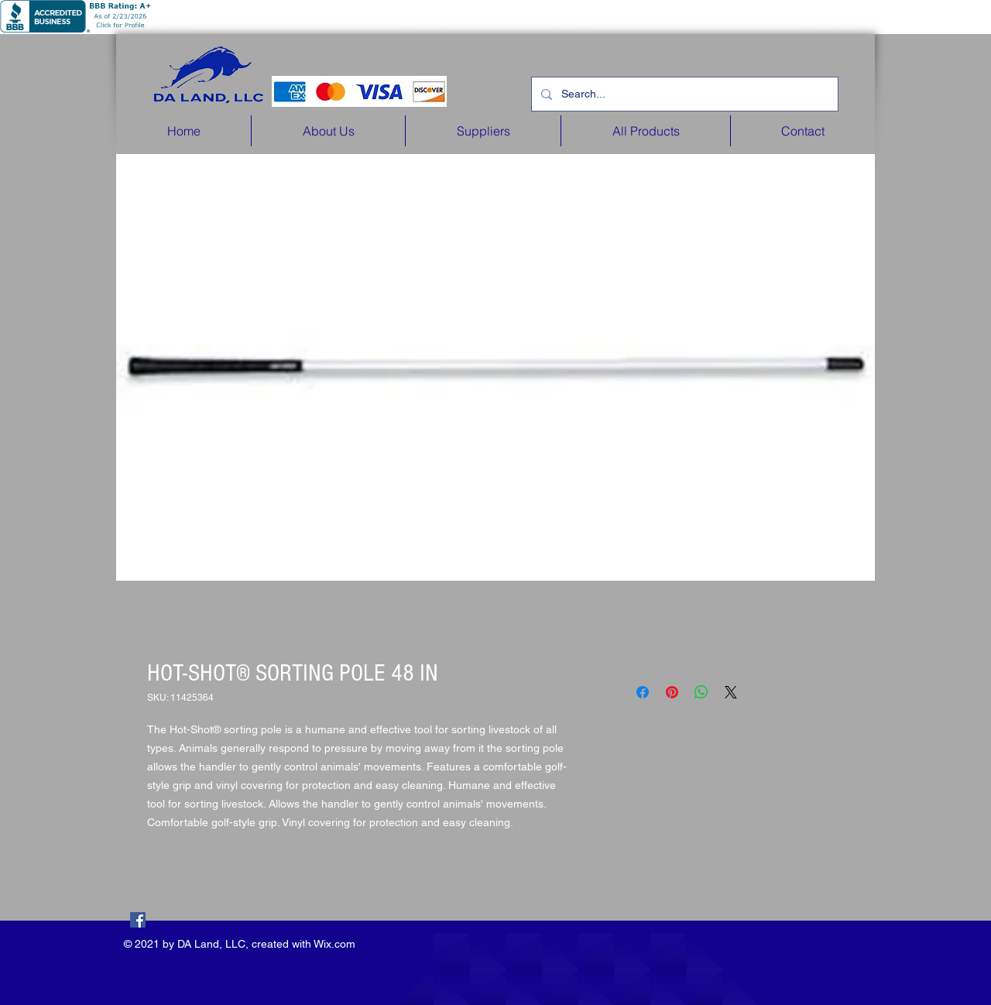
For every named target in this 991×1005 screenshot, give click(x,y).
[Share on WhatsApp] (701, 692)
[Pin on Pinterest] (672, 692)
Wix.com (334, 944)
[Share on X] (731, 692)
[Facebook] (138, 920)
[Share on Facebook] (642, 692)
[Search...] (683, 94)
